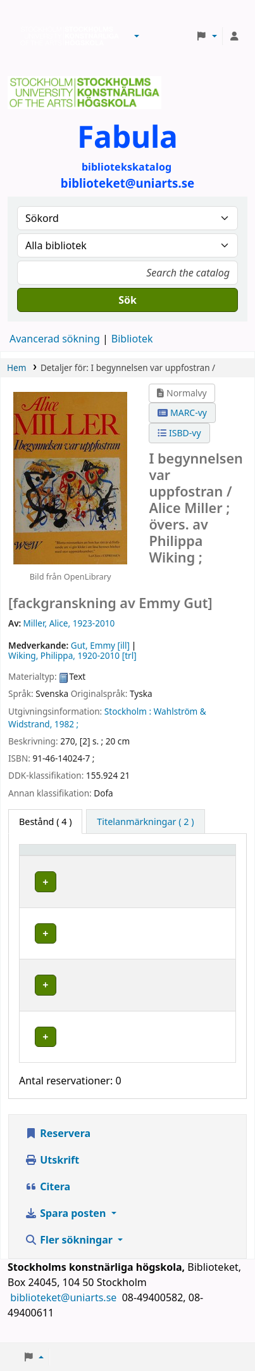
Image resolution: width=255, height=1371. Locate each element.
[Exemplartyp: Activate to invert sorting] (61, 856)
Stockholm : (127, 711)
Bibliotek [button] (127, 856)
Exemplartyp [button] (53, 856)
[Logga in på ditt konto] (234, 36)
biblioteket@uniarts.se (64, 1309)
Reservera (57, 1145)
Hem (16, 367)
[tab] (145, 822)
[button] (136, 36)
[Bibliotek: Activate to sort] (142, 856)
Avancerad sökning (54, 339)
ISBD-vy (179, 433)
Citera (47, 1198)
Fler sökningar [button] (70, 1252)
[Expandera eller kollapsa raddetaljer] (209, 893)
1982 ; (66, 724)
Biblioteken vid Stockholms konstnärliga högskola (66, 36)
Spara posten (66, 1225)
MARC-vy (182, 412)
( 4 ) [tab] (45, 821)
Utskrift (52, 1172)
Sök (127, 300)
